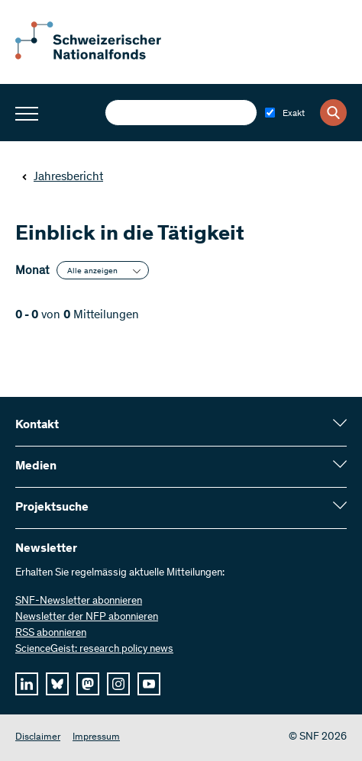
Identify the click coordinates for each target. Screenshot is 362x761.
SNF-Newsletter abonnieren (78, 601)
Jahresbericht (62, 177)
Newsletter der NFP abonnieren (86, 617)
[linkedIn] (26, 683)
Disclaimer (37, 738)
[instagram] (118, 683)
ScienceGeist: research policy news (94, 649)
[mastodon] (87, 683)
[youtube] (148, 683)
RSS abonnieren (50, 633)
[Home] (99, 56)
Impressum (96, 738)
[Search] (333, 112)
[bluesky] (57, 683)
